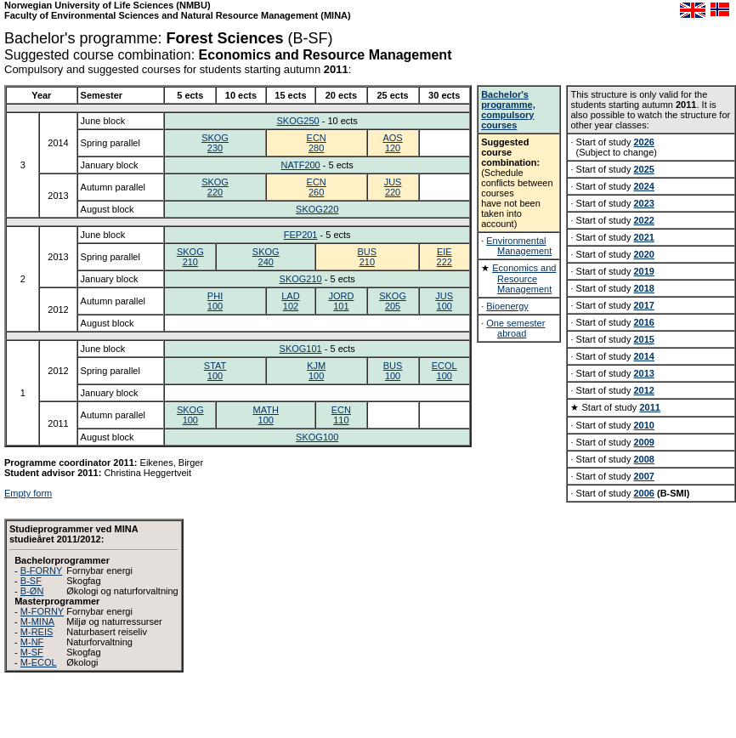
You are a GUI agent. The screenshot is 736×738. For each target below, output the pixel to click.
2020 (643, 254)
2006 (643, 493)
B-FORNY (41, 570)
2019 (643, 271)
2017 (643, 305)
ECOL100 (444, 370)
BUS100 (393, 370)
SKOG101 (301, 348)
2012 (643, 390)
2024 (643, 186)
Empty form (28, 493)
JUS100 (444, 301)
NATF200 (300, 165)
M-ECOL (38, 662)
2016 (643, 322)
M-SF (31, 652)
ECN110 (341, 415)
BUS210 (367, 257)
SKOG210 (190, 257)
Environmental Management (519, 246)
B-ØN (32, 591)
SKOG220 (215, 187)
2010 (643, 425)
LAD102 (290, 301)
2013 (643, 373)
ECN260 (316, 187)
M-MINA (37, 621)
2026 (643, 142)
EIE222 (444, 257)
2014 (643, 356)
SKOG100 (190, 415)
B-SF (31, 581)
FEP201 (301, 235)
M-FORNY (42, 611)
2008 (643, 459)
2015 (643, 339)
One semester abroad (515, 328)
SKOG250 (297, 121)
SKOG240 (266, 257)
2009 (643, 442)
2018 (643, 288)
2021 (643, 237)
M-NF (32, 642)
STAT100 (215, 370)
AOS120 (392, 143)
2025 (643, 169)
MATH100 (266, 415)
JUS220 (393, 187)
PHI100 (215, 301)
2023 (643, 203)
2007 (643, 476)
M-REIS (37, 632)
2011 (649, 407)
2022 (643, 220)
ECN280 (316, 143)
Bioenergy (507, 306)
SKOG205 (392, 301)
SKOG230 (215, 143)
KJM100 (316, 370)
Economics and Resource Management (524, 278)
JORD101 (341, 301)
